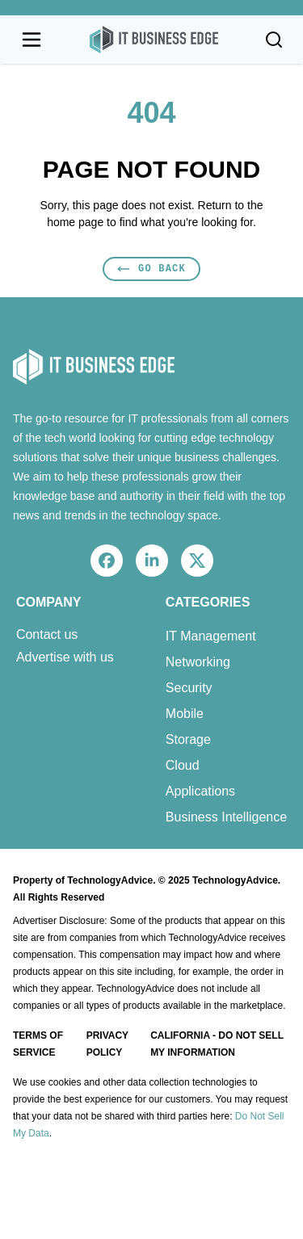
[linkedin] (152, 560)
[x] (197, 560)
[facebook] (106, 560)
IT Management (211, 636)
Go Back (151, 268)
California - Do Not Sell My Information (217, 1044)
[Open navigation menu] (31, 39)
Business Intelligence (226, 817)
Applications (200, 791)
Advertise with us (65, 657)
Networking (198, 662)
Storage (188, 739)
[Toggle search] (274, 39)
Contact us (47, 634)
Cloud (183, 765)
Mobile (185, 713)
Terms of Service (38, 1044)
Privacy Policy (107, 1044)
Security (189, 688)
